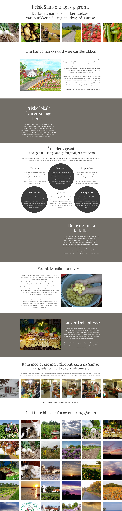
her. (77, 402)
